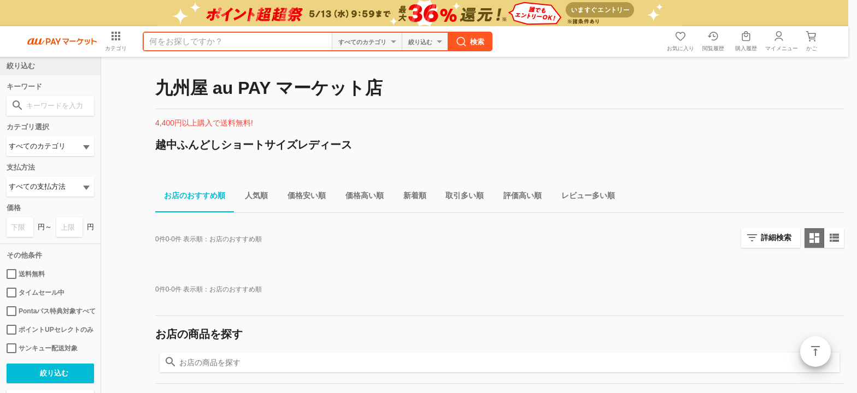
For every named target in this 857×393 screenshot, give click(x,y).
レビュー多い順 (584, 197)
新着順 (410, 197)
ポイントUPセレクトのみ (50, 330)
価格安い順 (302, 197)
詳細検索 (776, 237)
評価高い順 (518, 197)
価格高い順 (360, 197)
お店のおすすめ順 (190, 197)
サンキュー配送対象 (42, 348)
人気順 (252, 197)
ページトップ (815, 351)
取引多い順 (460, 197)
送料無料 (26, 274)
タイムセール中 (35, 292)
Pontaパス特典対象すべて (50, 311)
